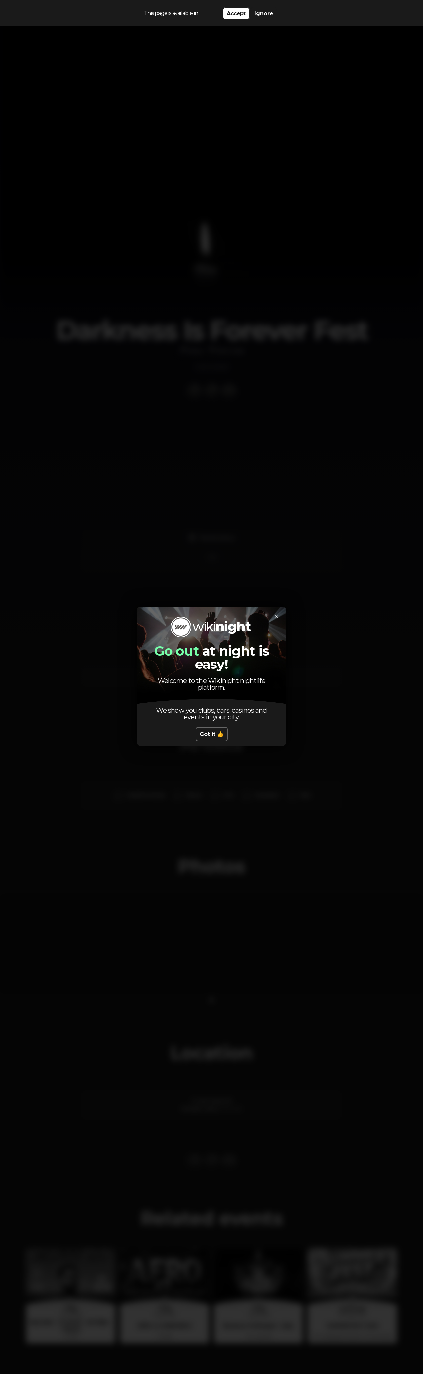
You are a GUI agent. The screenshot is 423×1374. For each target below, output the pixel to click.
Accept (236, 13)
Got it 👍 (212, 734)
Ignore (263, 13)
